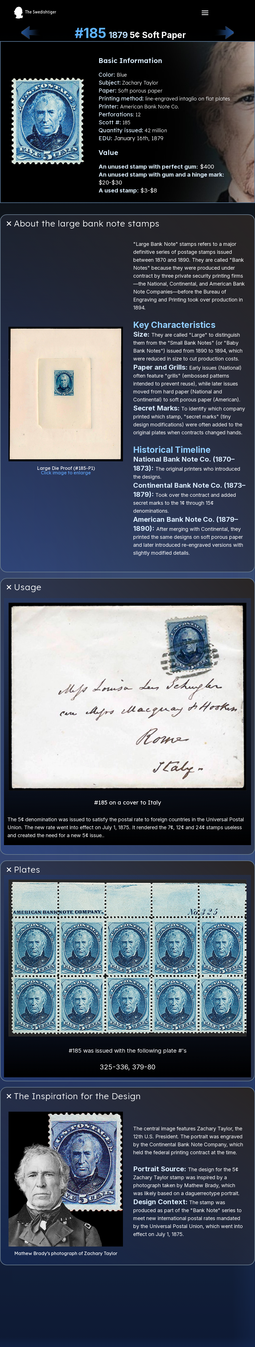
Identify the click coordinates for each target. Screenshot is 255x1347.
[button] (127, 223)
